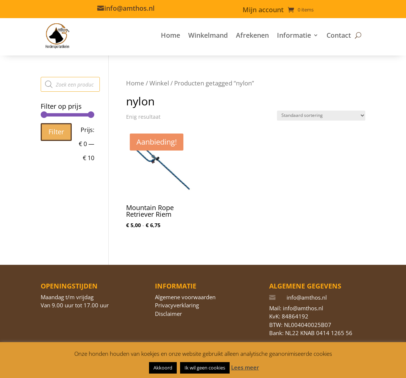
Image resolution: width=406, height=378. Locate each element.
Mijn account (263, 10)
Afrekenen (252, 35)
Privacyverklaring (177, 305)
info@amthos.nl (129, 8)
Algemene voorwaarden (185, 297)
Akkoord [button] (162, 367)
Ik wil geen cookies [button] (205, 367)
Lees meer (245, 367)
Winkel (159, 83)
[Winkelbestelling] (321, 116)
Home (170, 35)
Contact (339, 35)
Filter (56, 131)
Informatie (294, 35)
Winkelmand (208, 35)
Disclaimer (168, 313)
